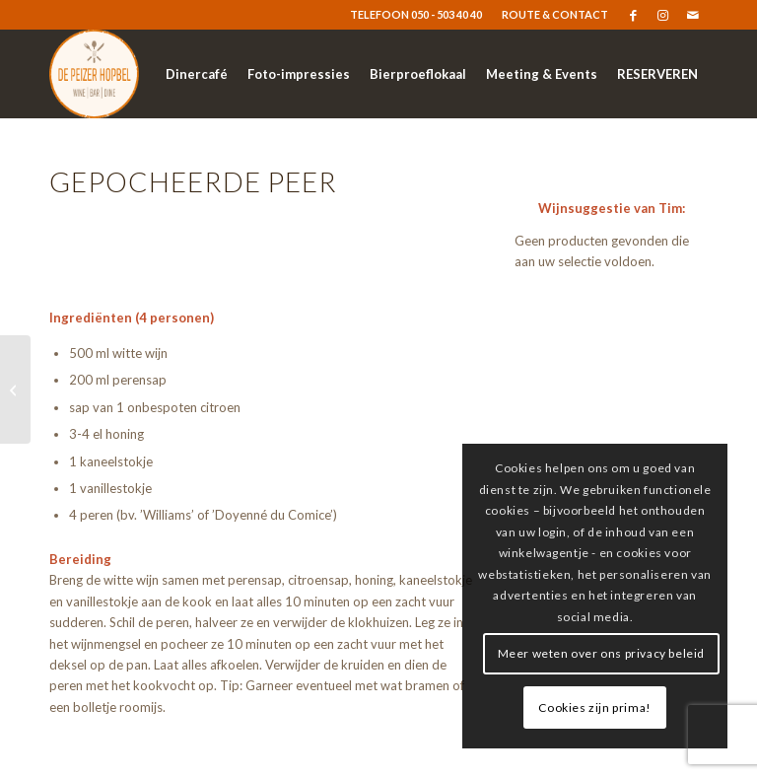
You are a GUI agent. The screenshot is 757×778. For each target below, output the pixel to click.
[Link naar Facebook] (633, 15)
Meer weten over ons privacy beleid (601, 653)
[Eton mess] (15, 389)
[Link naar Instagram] (663, 15)
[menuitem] (550, 15)
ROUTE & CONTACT (555, 14)
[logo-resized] (94, 74)
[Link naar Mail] (693, 15)
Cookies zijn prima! (594, 707)
